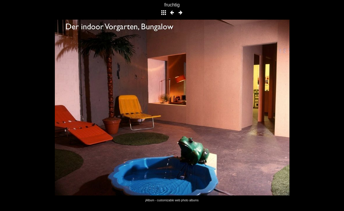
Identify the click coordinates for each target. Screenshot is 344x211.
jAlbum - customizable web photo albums (172, 200)
